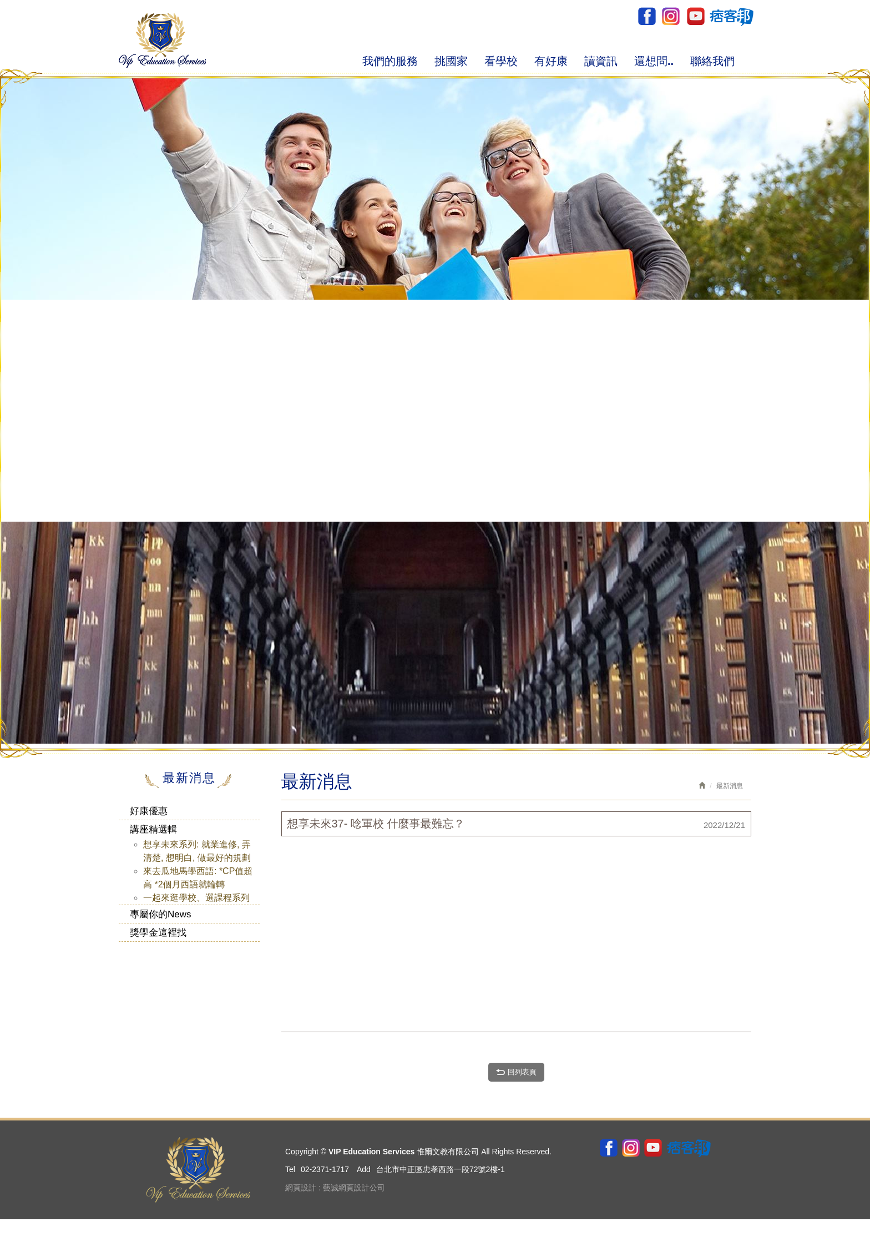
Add (364, 1169)
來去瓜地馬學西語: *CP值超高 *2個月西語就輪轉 (197, 877)
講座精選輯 (153, 829)
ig (670, 16)
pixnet (731, 16)
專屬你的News (160, 914)
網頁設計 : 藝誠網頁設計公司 (335, 1187)
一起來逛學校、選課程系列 (196, 897)
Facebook (646, 16)
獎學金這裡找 (158, 932)
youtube (695, 16)
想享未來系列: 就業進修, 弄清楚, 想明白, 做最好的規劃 (197, 851)
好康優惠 (149, 811)
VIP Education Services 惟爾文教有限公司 (162, 40)
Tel (290, 1169)
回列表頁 (516, 1071)
